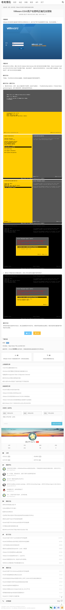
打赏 (37, 333)
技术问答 (13, 7)
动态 (20, 2)
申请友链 (59, 601)
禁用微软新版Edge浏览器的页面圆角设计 (13, 592)
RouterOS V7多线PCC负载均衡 (11, 596)
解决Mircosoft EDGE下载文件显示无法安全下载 (15, 529)
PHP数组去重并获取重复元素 (10, 526)
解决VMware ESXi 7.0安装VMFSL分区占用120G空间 (17, 403)
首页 (14, 2)
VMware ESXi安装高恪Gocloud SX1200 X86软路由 (16, 396)
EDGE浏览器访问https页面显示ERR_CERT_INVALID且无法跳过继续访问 (22, 578)
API (37, 2)
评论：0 (44, 14)
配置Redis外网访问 (8, 511)
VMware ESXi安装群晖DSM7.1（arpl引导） (14, 555)
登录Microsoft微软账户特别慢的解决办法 (13, 563)
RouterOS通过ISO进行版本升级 (11, 389)
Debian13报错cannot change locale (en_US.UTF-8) (16, 589)
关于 (42, 2)
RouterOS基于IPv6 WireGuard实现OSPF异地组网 (16, 522)
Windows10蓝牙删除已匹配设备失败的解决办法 (15, 371)
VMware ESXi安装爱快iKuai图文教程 (12, 552)
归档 (26, 2)
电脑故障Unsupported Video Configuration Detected (16, 374)
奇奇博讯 (6, 2)
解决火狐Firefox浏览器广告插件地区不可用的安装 (16, 381)
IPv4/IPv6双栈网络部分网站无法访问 (12, 574)
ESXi (8, 342)
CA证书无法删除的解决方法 (10, 367)
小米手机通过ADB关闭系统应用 (11, 545)
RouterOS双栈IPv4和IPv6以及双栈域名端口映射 (15, 582)
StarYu (23, 606)
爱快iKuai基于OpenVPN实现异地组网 (12, 519)
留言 (31, 2)
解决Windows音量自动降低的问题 (11, 378)
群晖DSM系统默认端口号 (9, 504)
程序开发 (37, 460)
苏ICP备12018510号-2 (6, 608)
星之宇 (25, 14)
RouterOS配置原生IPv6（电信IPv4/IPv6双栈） (15, 559)
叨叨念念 (6, 456)
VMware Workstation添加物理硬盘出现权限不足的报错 (17, 399)
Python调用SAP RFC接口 (9, 508)
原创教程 (37, 456)
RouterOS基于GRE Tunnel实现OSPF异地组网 (15, 538)
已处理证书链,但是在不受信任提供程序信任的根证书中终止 (18, 515)
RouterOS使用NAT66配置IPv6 (11, 585)
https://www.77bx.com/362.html (17, 346)
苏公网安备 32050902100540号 (19, 608)
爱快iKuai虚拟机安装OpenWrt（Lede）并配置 (15, 548)
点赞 (28, 333)
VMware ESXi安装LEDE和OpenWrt (12, 393)
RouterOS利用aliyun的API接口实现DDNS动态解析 (16, 541)
